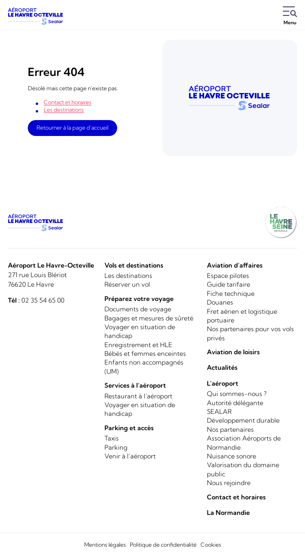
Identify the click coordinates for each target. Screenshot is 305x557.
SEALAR (219, 411)
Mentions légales (105, 544)
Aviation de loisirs (233, 352)
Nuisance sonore (231, 456)
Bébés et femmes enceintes (145, 353)
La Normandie (228, 512)
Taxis (111, 438)
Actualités (222, 367)
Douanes (220, 302)
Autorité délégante (235, 403)
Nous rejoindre (229, 483)
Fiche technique (231, 293)
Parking (115, 447)
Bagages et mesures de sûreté (148, 318)
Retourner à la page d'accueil (72, 127)
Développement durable (243, 420)
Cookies (211, 544)
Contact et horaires (67, 102)
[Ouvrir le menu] (290, 16)
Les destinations (64, 109)
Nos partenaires (230, 429)
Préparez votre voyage (139, 299)
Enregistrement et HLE (138, 345)
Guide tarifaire (228, 284)
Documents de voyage (137, 309)
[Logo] (36, 16)
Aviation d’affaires (235, 265)
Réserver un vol (127, 284)
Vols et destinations (133, 265)
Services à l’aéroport (135, 385)
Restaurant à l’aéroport (138, 396)
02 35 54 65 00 (42, 300)
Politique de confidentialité (163, 544)
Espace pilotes (228, 275)
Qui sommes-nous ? (236, 394)
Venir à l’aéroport (130, 456)
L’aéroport (222, 383)
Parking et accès (129, 428)
